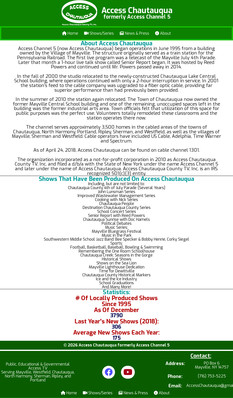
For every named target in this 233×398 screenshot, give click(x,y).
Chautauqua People (116, 203)
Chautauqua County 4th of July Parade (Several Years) (116, 187)
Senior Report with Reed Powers (116, 215)
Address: (175, 364)
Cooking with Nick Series (116, 199)
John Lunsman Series (116, 191)
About (163, 33)
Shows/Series (99, 33)
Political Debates (117, 223)
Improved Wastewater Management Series (116, 195)
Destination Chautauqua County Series (117, 207)
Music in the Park (117, 235)
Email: (175, 386)
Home (70, 33)
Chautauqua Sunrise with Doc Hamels (116, 219)
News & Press (134, 33)
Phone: (175, 376)
